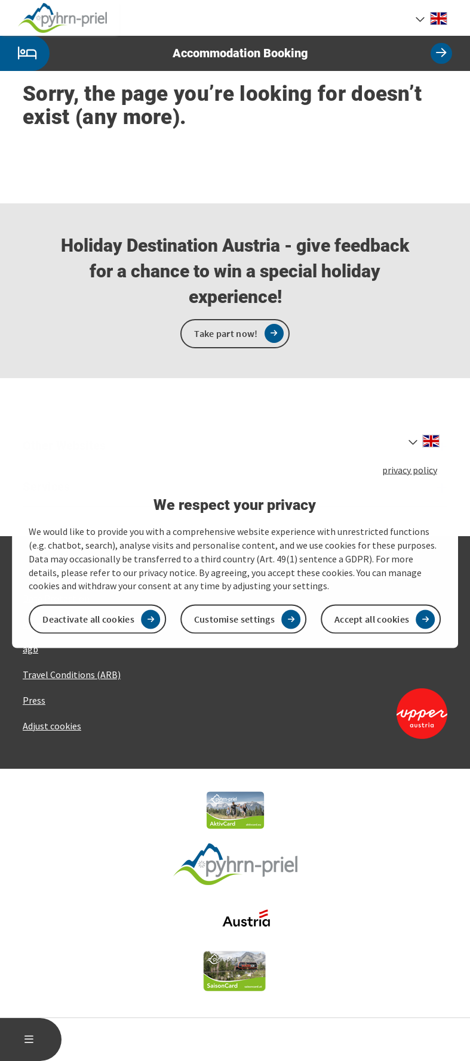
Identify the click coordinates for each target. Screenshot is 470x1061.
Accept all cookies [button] (371, 619)
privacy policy (409, 469)
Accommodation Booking (226, 53)
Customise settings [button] (234, 619)
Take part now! (225, 333)
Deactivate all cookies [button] (88, 619)
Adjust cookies (52, 726)
